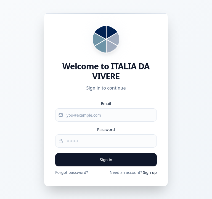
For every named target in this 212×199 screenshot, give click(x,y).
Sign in (106, 159)
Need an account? (133, 172)
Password (106, 129)
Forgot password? (71, 172)
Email (106, 103)
